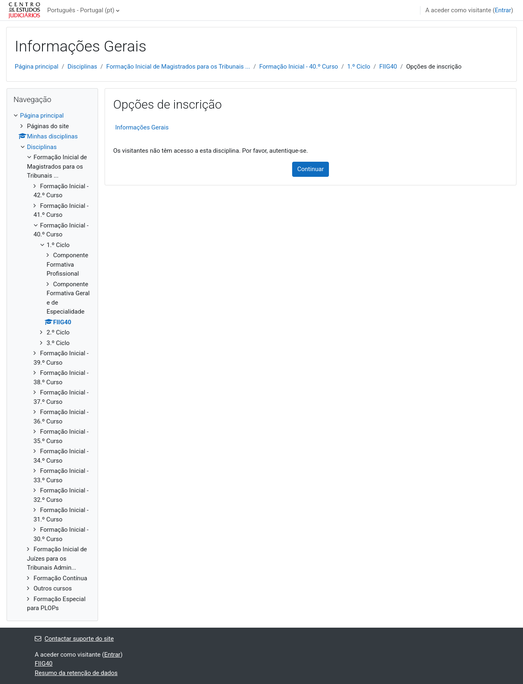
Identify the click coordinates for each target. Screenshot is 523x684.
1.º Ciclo (358, 66)
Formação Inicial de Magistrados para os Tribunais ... (178, 66)
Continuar (310, 169)
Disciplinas (82, 66)
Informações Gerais (142, 127)
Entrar (503, 10)
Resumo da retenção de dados (76, 673)
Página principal (36, 66)
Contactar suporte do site (74, 638)
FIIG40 (388, 66)
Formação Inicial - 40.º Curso (298, 66)
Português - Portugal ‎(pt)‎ (80, 10)
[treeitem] (52, 362)
